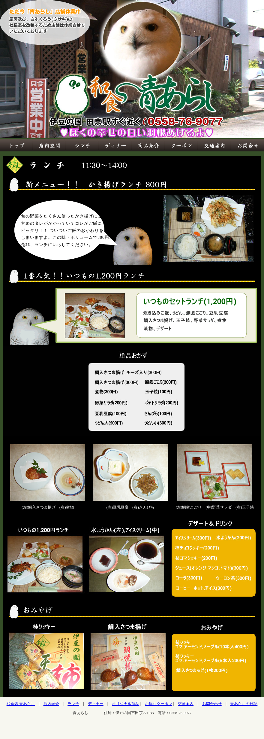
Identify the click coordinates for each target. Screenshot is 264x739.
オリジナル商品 (125, 703)
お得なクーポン (158, 703)
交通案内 (186, 703)
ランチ (73, 703)
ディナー (96, 703)
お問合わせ (212, 703)
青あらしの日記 (243, 703)
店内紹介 (51, 703)
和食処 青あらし (21, 703)
